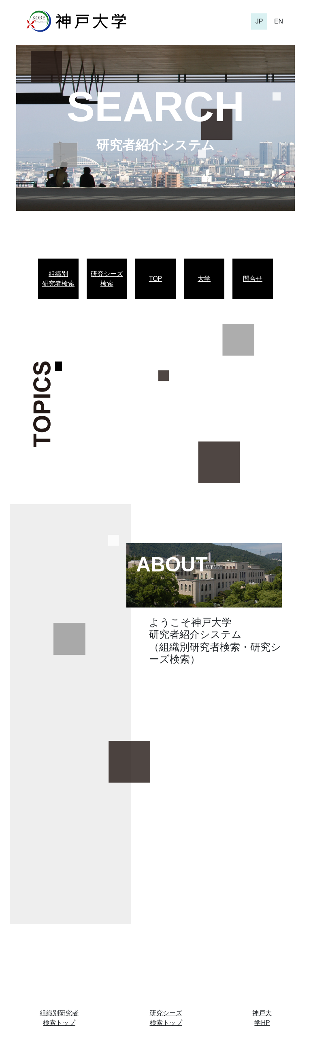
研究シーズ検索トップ (166, 1018)
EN (278, 21)
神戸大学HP (262, 1018)
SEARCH (155, 106)
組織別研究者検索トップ (59, 1018)
